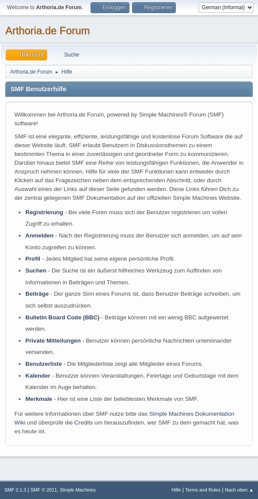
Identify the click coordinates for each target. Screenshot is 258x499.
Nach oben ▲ (239, 489)
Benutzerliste (43, 364)
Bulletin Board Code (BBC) (62, 317)
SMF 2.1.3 (15, 489)
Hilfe (176, 489)
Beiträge (37, 293)
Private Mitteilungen (53, 340)
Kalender (37, 375)
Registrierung (44, 212)
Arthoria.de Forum (47, 30)
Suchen (35, 270)
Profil (32, 258)
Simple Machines (78, 489)
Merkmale (38, 399)
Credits (83, 422)
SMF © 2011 (44, 489)
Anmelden (39, 235)
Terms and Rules (203, 489)
